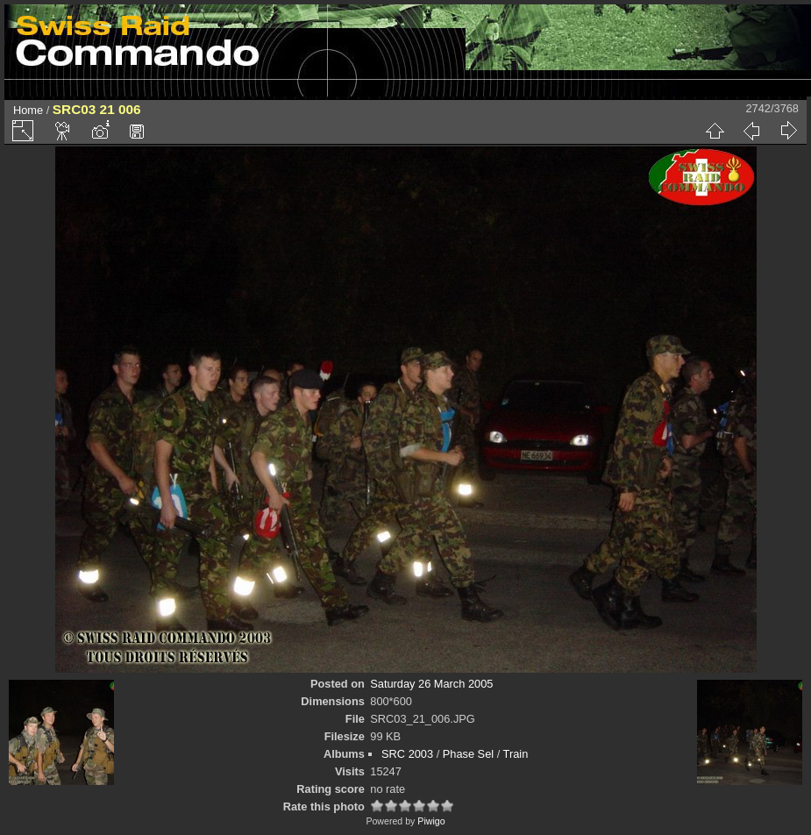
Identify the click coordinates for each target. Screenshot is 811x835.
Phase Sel (468, 753)
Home (28, 110)
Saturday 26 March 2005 (431, 683)
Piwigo (431, 821)
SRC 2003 (407, 753)
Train (516, 753)
